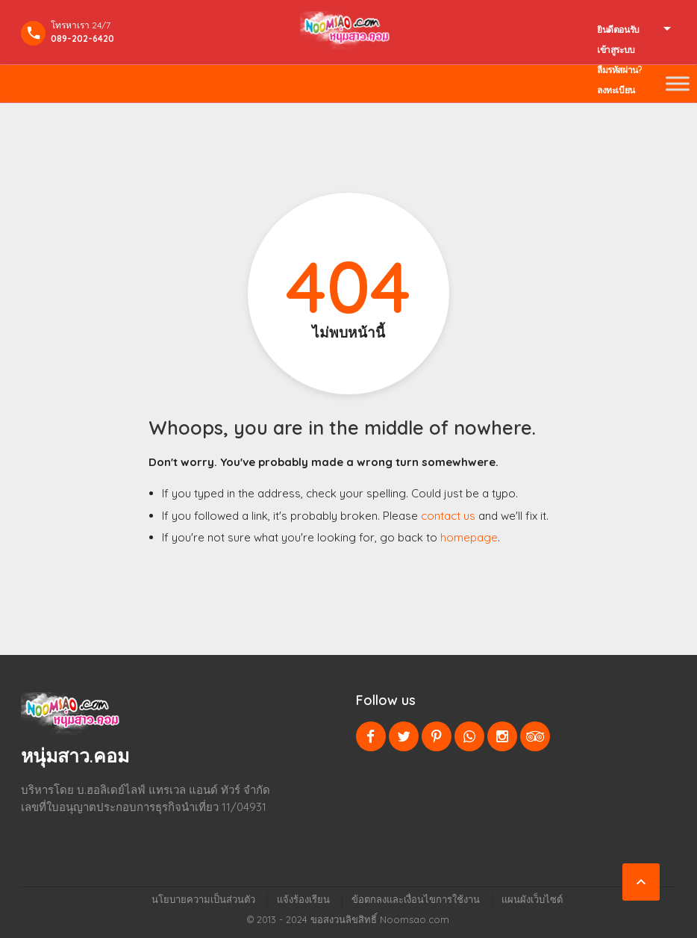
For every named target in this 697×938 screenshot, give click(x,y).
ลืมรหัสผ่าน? (619, 69)
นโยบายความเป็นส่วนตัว (203, 899)
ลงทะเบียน (616, 90)
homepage (469, 537)
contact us (448, 516)
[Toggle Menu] (678, 83)
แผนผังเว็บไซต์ (532, 899)
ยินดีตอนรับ (618, 29)
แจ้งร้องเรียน (303, 899)
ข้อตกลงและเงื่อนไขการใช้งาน (415, 899)
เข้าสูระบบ (616, 49)
